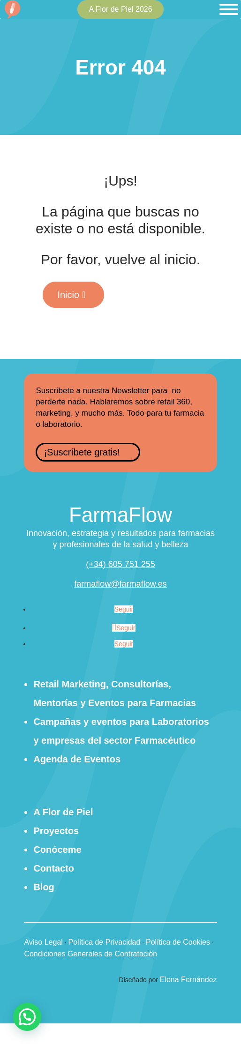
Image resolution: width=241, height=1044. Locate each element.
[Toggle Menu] (228, 9)
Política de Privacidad (104, 942)
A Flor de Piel (63, 812)
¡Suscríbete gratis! (82, 452)
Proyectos (56, 831)
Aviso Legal (43, 942)
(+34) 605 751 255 (120, 564)
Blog (43, 887)
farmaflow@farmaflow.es (120, 584)
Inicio (68, 295)
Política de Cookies (178, 942)
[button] (27, 1017)
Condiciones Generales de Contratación (90, 954)
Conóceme (57, 849)
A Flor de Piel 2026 (120, 9)
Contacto (53, 868)
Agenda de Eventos (76, 759)
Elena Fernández (188, 980)
